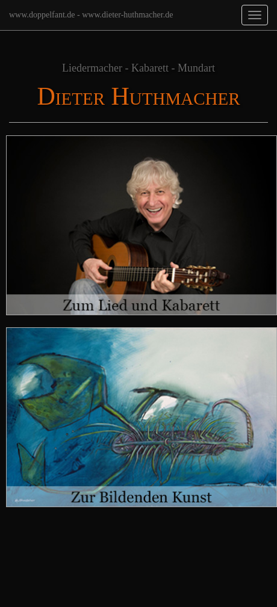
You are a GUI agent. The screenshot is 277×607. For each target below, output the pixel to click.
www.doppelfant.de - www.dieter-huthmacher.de (91, 14)
